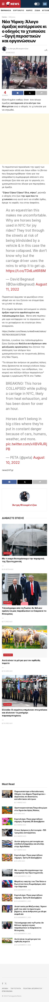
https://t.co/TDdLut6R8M (26, 271)
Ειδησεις (12, 17)
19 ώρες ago (7, 723)
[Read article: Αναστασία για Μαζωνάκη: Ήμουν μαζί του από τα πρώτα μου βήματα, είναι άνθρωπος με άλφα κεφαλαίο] (7, 909)
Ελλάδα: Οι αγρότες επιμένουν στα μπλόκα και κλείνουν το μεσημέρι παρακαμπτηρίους (24, 712)
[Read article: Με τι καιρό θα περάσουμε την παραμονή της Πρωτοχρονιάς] (24, 540)
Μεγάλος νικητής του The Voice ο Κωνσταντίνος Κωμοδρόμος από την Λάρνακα (30, 884)
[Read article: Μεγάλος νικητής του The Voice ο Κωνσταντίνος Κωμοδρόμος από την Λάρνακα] (7, 884)
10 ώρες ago (19, 861)
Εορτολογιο (18, 10)
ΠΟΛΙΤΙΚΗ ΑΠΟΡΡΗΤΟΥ (32, 988)
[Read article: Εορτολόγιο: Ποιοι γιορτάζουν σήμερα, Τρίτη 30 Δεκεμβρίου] (7, 857)
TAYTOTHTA (15, 988)
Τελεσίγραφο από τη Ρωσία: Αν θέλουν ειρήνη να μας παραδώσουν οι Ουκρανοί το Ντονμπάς (24, 611)
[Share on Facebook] (17, 93)
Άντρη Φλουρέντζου (19, 49)
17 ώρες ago (7, 621)
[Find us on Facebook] (2, 983)
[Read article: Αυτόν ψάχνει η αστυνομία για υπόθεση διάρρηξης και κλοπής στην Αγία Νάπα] (7, 844)
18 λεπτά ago (7, 569)
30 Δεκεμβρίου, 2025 (22, 876)
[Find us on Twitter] (6, 983)
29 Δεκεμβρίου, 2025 (22, 901)
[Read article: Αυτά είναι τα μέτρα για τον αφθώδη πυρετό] (24, 642)
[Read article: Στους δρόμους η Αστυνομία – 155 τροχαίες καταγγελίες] (7, 832)
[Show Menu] (3, 4)
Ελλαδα (7, 704)
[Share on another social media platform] (41, 93)
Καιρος (29, 10)
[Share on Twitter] (30, 93)
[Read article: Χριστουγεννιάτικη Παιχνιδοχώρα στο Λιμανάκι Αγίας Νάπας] (7, 810)
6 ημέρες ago (20, 836)
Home (4, 17)
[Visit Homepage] (12, 4)
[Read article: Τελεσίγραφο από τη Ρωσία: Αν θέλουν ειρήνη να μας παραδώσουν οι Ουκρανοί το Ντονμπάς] (24, 589)
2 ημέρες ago (20, 825)
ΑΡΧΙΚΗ (5, 988)
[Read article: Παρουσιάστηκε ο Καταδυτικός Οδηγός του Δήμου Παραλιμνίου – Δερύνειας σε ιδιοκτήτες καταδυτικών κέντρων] (7, 794)
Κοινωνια (8, 655)
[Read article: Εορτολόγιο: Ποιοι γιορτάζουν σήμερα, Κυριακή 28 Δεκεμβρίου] (7, 821)
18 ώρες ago (7, 671)
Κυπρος (7, 553)
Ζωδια (37, 10)
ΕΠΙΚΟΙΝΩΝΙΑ (7, 991)
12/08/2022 (10, 52)
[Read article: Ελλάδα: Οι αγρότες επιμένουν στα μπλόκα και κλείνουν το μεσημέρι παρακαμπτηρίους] (24, 691)
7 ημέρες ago (20, 802)
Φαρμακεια (6, 10)
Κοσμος (7, 602)
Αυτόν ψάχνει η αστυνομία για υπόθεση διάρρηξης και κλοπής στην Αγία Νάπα (29, 844)
